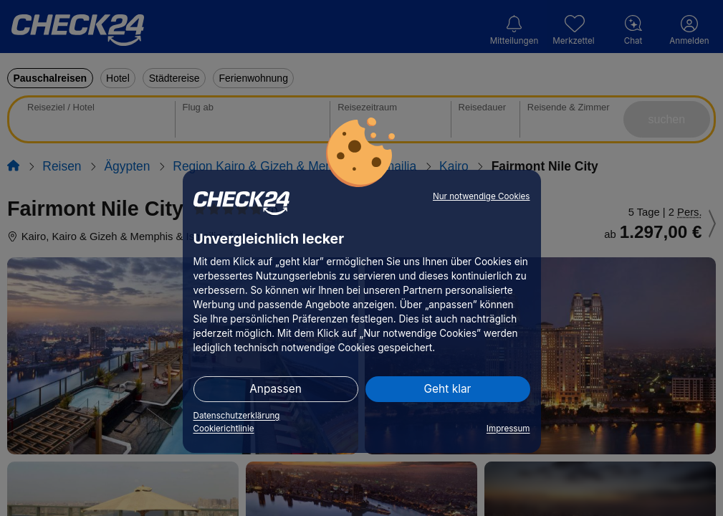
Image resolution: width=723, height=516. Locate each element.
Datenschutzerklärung (236, 416)
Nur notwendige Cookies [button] (481, 196)
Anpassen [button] (275, 389)
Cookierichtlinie (223, 429)
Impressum (508, 429)
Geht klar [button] (447, 389)
